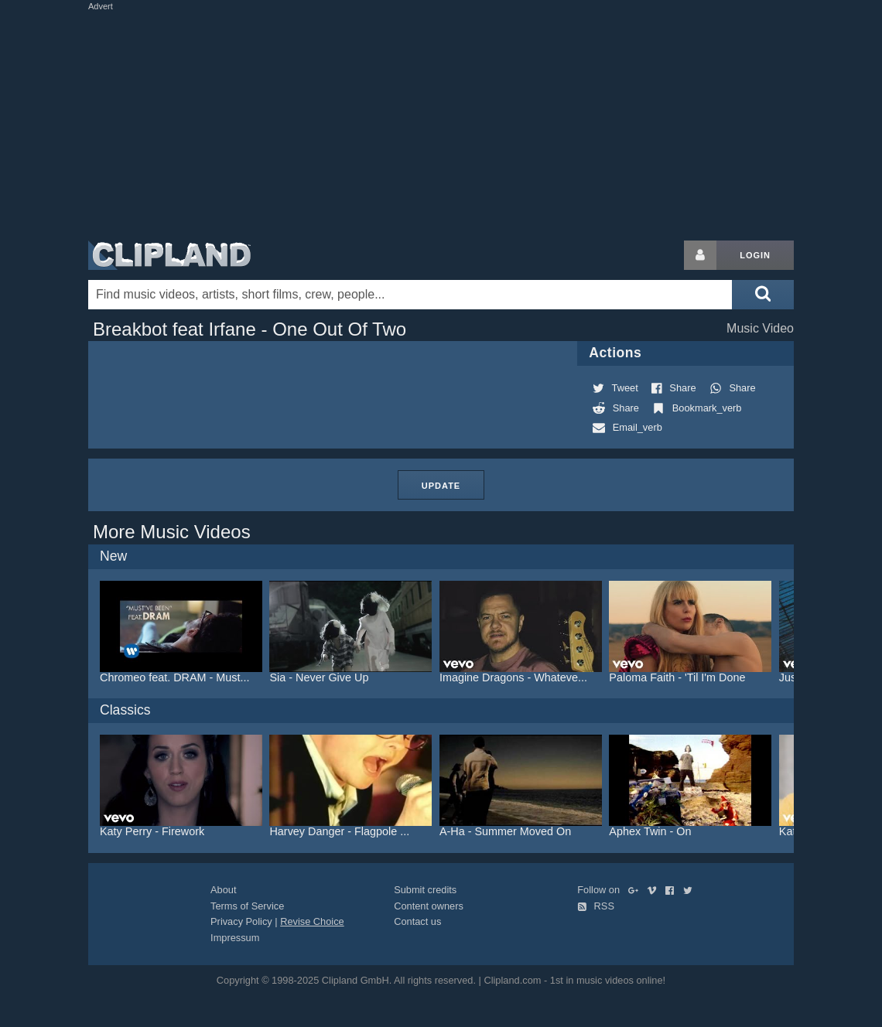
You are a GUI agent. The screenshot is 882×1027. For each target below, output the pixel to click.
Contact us (417, 921)
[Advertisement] (463, 122)
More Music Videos (172, 531)
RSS (595, 906)
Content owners (428, 906)
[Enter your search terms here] (410, 294)
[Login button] (700, 255)
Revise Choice (312, 921)
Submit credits (425, 890)
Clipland (169, 255)
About (223, 890)
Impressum (234, 937)
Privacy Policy (241, 921)
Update (441, 485)
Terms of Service (247, 906)
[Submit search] (763, 294)
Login (755, 255)
